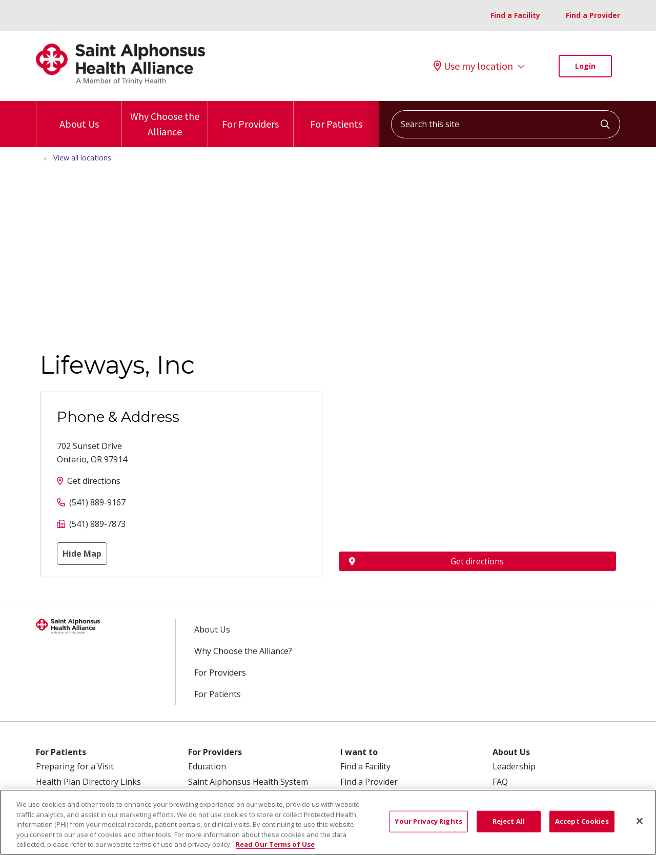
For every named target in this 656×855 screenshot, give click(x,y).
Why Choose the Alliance (164, 119)
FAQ (500, 781)
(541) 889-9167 (97, 502)
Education (207, 766)
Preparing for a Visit (75, 766)
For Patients (336, 115)
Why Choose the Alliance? (243, 651)
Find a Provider (593, 15)
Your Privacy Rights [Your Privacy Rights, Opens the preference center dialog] (428, 821)
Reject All (509, 821)
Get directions (93, 480)
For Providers (250, 115)
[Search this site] (505, 124)
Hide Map (82, 553)
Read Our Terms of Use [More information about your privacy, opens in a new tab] (275, 844)
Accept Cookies (582, 821)
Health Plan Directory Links (88, 781)
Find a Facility (515, 15)
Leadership (514, 766)
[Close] (639, 821)
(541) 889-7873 (97, 524)
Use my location (473, 65)
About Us (79, 115)
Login (585, 66)
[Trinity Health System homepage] (120, 81)
